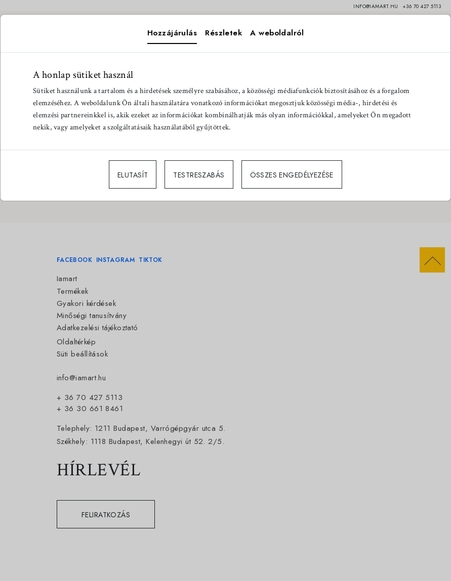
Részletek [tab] (223, 32)
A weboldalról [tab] (277, 32)
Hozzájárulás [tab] (172, 32)
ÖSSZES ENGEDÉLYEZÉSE (292, 175)
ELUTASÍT (132, 175)
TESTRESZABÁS (198, 175)
